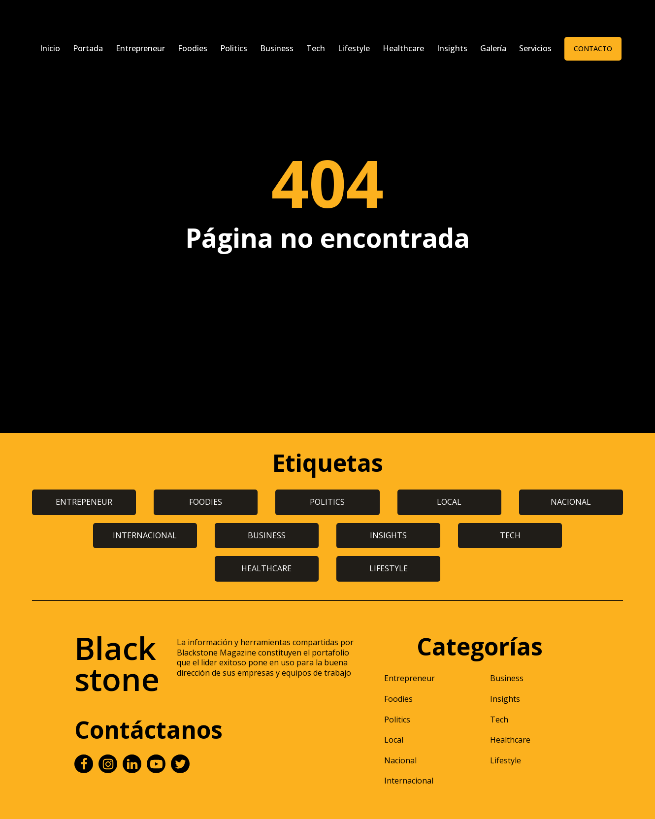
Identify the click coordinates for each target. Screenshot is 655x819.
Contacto (593, 48)
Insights (452, 48)
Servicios (535, 48)
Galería (493, 48)
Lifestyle (354, 48)
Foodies (192, 48)
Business (277, 48)
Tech (315, 48)
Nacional (400, 760)
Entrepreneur (140, 48)
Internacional (408, 780)
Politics (233, 48)
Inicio (50, 48)
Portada (88, 48)
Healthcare (403, 48)
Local (393, 739)
